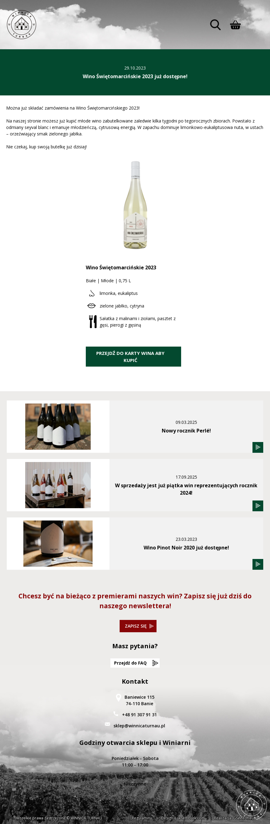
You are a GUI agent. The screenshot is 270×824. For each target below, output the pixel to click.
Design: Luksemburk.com (183, 818)
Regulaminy (142, 818)
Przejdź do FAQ (130, 663)
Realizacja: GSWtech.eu (234, 818)
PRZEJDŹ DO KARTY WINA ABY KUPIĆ (130, 356)
